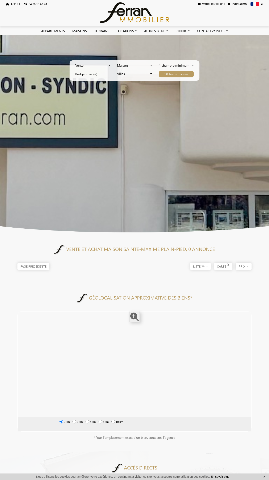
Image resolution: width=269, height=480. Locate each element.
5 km (104, 421)
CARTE (223, 267)
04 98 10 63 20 (35, 4)
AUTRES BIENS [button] (155, 31)
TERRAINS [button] (101, 31)
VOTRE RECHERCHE (212, 4)
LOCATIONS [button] (125, 31)
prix (242, 267)
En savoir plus (220, 476)
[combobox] (92, 65)
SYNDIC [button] (181, 31)
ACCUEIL (13, 4)
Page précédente (33, 266)
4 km (91, 421)
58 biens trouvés (176, 74)
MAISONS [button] (79, 31)
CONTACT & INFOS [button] (211, 31)
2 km (64, 421)
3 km (78, 421)
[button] (257, 5)
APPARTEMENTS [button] (53, 31)
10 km (117, 421)
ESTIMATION (237, 4)
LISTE (199, 267)
